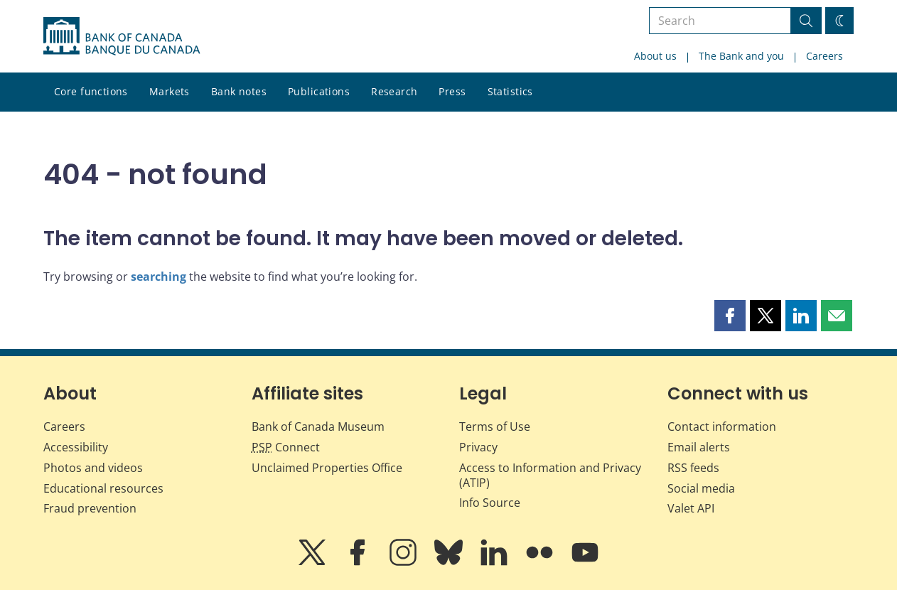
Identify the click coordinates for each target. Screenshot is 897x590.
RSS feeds (693, 468)
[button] (730, 315)
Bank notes (239, 91)
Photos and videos (93, 468)
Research (394, 91)
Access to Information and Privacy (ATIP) (550, 475)
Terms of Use (494, 426)
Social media (701, 488)
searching (158, 276)
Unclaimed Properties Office (327, 468)
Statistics (510, 91)
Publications (319, 91)
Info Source (489, 502)
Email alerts (698, 447)
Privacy (478, 447)
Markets (169, 91)
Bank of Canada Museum (318, 426)
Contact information (721, 426)
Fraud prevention (89, 508)
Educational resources (103, 488)
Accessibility (75, 447)
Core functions (91, 91)
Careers (824, 56)
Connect (286, 447)
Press (452, 91)
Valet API (690, 508)
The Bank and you (741, 56)
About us (655, 56)
